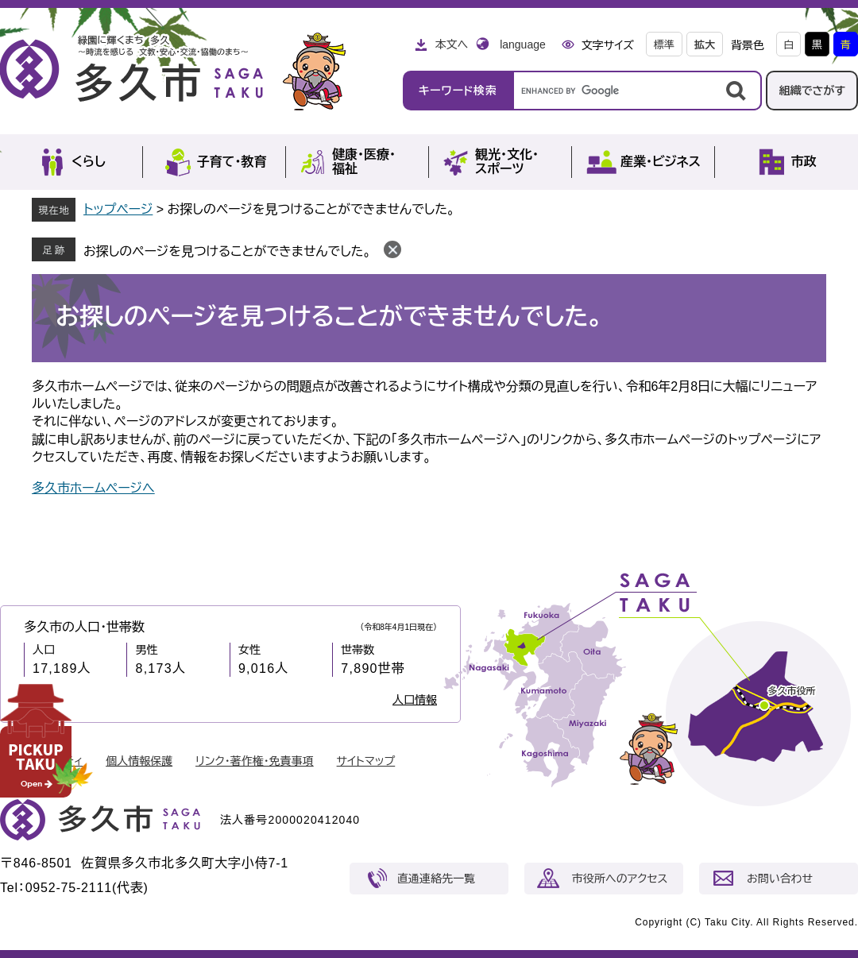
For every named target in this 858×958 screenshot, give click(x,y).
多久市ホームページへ (93, 488)
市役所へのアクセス (619, 878)
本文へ (451, 44)
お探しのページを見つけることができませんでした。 (227, 251)
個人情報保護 (139, 761)
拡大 (704, 45)
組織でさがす (812, 90)
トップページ (118, 209)
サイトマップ (366, 761)
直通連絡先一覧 (436, 878)
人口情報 (414, 699)
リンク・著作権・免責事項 (254, 761)
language (523, 44)
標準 (664, 45)
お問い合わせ (780, 878)
